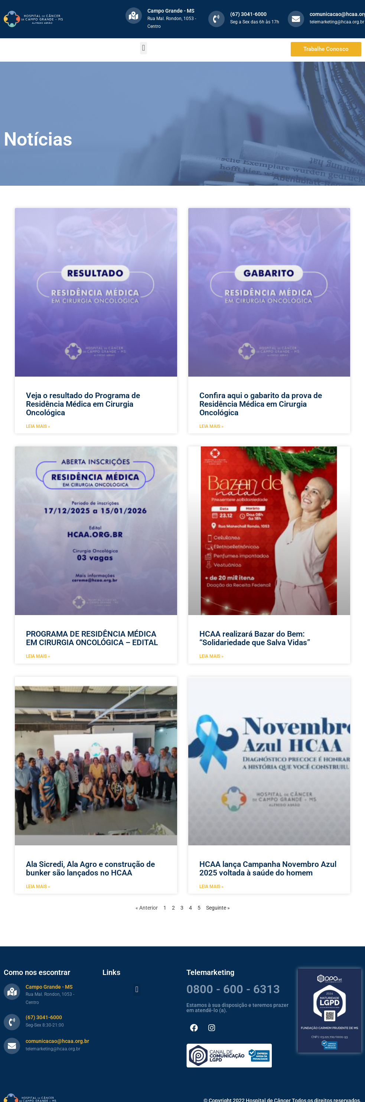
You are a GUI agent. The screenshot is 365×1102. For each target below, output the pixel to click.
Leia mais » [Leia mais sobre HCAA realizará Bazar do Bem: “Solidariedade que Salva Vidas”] (211, 656)
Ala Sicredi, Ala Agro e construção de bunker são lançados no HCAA (90, 868)
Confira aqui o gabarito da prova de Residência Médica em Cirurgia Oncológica (260, 404)
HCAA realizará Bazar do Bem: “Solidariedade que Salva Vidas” (254, 638)
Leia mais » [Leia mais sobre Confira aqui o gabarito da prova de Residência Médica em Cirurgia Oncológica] (211, 426)
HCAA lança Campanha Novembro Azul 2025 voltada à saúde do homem (267, 868)
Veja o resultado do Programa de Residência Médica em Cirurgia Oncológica (83, 404)
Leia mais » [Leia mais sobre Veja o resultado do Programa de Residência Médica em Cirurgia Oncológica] (38, 426)
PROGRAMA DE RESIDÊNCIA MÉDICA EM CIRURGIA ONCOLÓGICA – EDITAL (92, 638)
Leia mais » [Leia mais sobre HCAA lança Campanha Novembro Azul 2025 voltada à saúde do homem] (211, 886)
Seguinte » (218, 908)
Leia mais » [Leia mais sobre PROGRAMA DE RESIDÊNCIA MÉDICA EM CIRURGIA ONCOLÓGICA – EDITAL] (38, 656)
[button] (143, 48)
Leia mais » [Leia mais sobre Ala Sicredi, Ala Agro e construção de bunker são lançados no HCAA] (38, 886)
